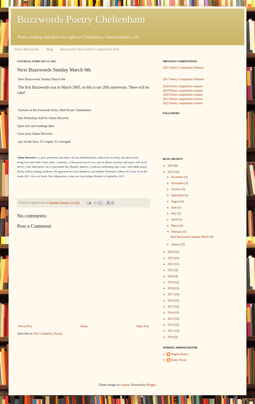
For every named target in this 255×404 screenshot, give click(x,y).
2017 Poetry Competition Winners (183, 79)
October (176, 189)
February (177, 231)
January (176, 244)
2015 (171, 306)
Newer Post (25, 326)
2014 (171, 312)
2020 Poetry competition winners (183, 94)
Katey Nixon (178, 360)
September (177, 195)
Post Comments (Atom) (48, 333)
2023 (171, 258)
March (175, 225)
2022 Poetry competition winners (183, 99)
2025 (171, 171)
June (174, 207)
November (177, 183)
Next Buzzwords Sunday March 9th (191, 236)
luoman (125, 384)
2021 (171, 270)
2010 (171, 337)
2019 (171, 282)
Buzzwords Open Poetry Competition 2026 (89, 49)
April (174, 219)
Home (84, 326)
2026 (171, 165)
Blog (49, 49)
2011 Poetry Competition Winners (183, 67)
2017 (171, 294)
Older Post (142, 326)
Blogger (151, 384)
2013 (171, 318)
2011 (171, 330)
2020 (171, 276)
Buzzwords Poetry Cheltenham (81, 19)
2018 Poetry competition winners (183, 86)
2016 (171, 300)
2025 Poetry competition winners (183, 103)
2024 (171, 251)
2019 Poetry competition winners (183, 90)
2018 (171, 288)
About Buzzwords (26, 49)
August (175, 201)
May (174, 213)
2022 (171, 264)
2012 (171, 324)
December (177, 177)
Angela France (180, 354)
